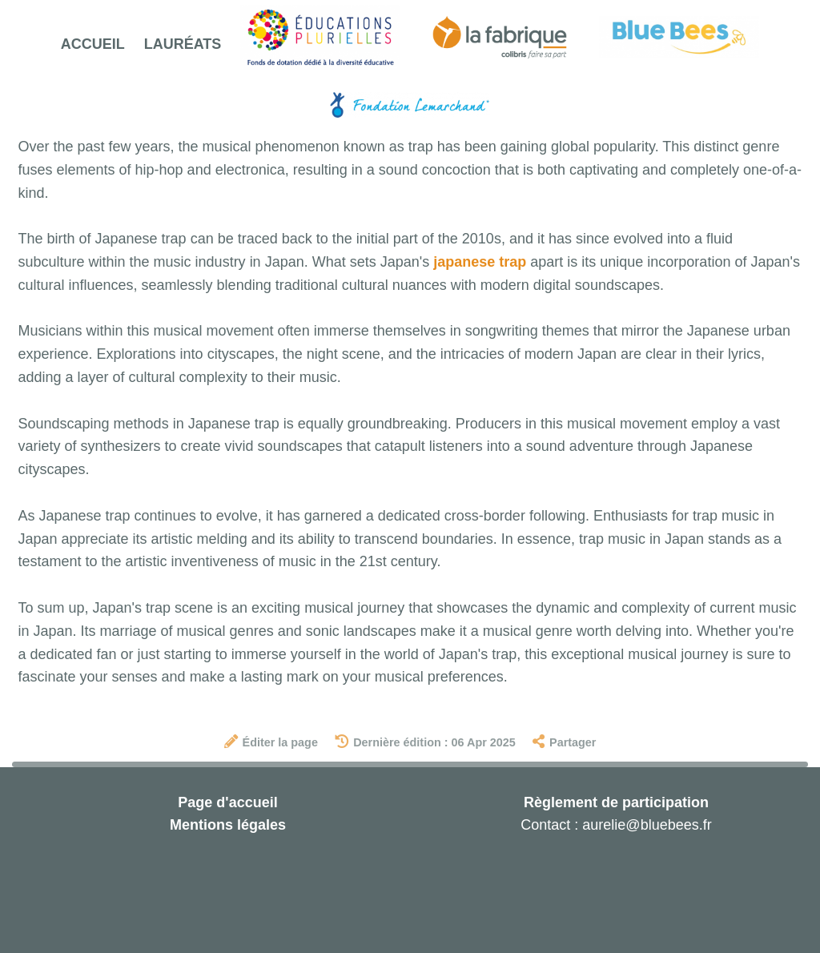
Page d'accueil (227, 802)
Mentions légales (228, 825)
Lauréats (183, 44)
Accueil (93, 44)
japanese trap (479, 262)
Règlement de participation (616, 802)
